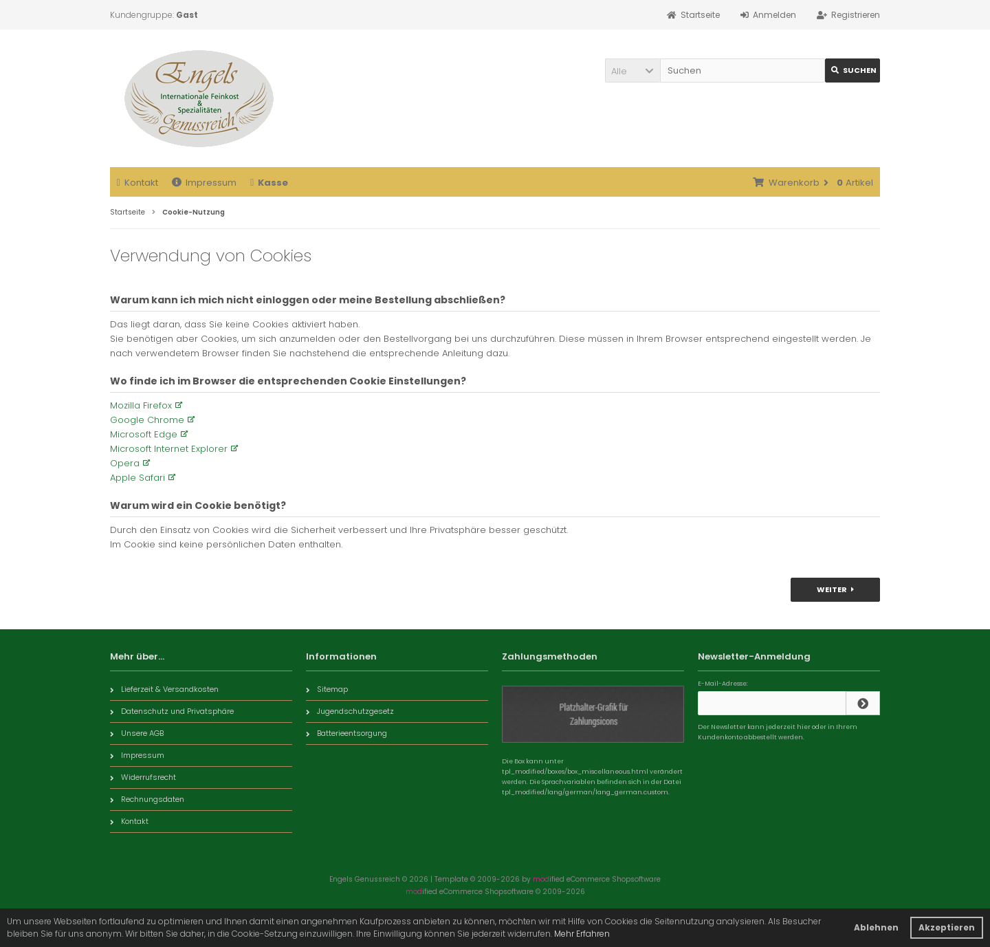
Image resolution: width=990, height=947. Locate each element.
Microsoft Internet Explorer (169, 448)
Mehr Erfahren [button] (582, 933)
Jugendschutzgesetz (350, 711)
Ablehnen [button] (876, 927)
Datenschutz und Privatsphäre (172, 711)
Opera (125, 463)
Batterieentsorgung (346, 733)
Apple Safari (137, 477)
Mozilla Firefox (141, 405)
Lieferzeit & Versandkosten (164, 689)
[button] (632, 70)
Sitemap (327, 689)
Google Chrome (147, 419)
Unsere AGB (137, 733)
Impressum (204, 182)
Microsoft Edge (143, 434)
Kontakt (137, 182)
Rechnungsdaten (147, 799)
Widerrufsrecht (143, 777)
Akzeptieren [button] (946, 927)
